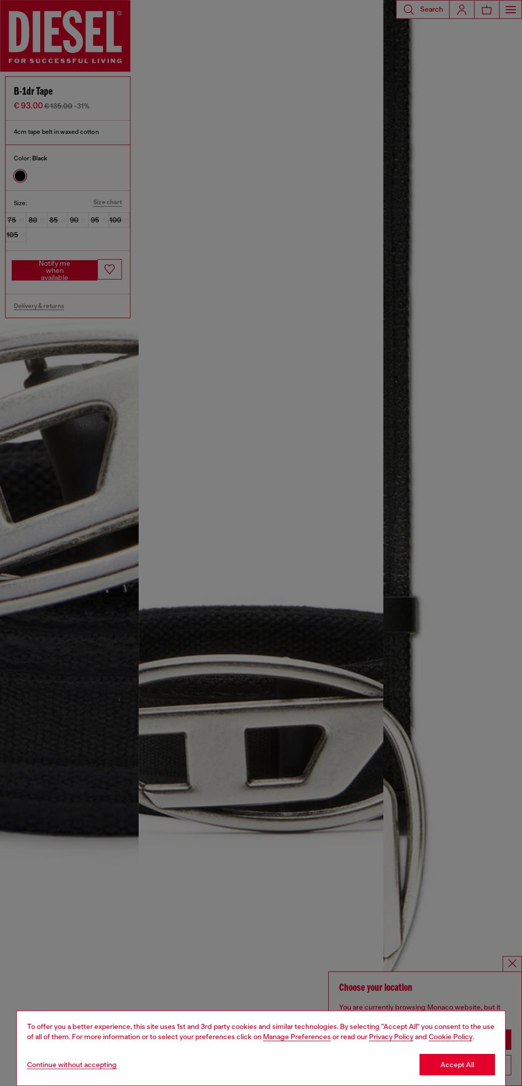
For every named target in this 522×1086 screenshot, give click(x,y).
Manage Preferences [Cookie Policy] (297, 1037)
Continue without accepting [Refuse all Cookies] (72, 1065)
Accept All (457, 1065)
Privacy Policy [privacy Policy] (391, 1037)
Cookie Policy (451, 1037)
